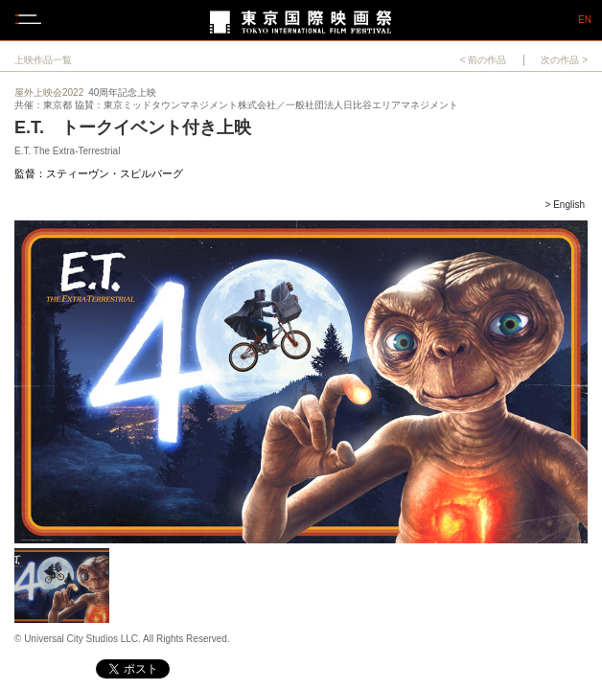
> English (565, 204)
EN (584, 20)
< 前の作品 (483, 60)
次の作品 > (564, 60)
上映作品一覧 (43, 60)
